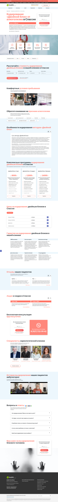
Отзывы (21, 2)
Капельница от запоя (40, 483)
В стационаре (10, 212)
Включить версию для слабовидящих (12, 481)
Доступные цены (14, 252)
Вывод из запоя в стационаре (41, 486)
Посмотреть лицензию (15, 365)
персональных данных (23, 78)
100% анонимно (13, 239)
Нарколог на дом (39, 489)
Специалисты (24, 2)
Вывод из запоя (39, 485)
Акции (28, 58)
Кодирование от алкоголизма (41, 482)
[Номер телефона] (44, 446)
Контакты (42, 2)
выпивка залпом (32, 120)
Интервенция (8, 2)
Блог (31, 2)
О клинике (12, 2)
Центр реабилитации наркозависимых (28, 479)
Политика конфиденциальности (11, 495)
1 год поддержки (42, 252)
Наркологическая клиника (10, 496)
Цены (17, 58)
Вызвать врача (46, 5)
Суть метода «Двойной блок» (20, 135)
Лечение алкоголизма (40, 479)
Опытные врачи (27, 239)
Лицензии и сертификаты (37, 2)
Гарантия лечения (28, 252)
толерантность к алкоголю (12, 120)
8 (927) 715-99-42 (34, 4)
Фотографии (16, 2)
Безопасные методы (43, 239)
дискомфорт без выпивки (22, 120)
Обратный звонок (19, 330)
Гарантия (29, 2)
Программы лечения (10, 58)
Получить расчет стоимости (12, 78)
